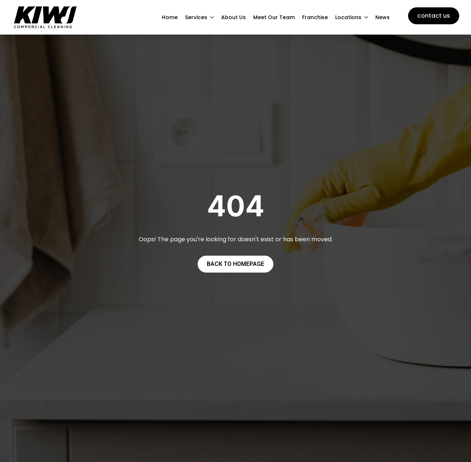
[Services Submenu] (212, 17)
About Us (233, 17)
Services (196, 17)
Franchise (315, 17)
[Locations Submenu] (366, 17)
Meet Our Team (274, 17)
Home (170, 17)
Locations (348, 17)
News (382, 17)
